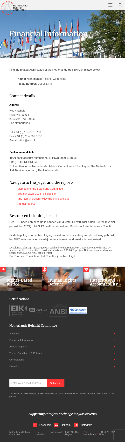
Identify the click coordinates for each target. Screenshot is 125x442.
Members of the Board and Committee (41, 188)
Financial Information (21, 340)
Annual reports (27, 203)
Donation (14, 366)
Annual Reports (18, 346)
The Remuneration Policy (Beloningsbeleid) (44, 198)
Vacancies (15, 333)
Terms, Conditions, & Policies (26, 353)
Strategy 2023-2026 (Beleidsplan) (38, 193)
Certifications (16, 359)
